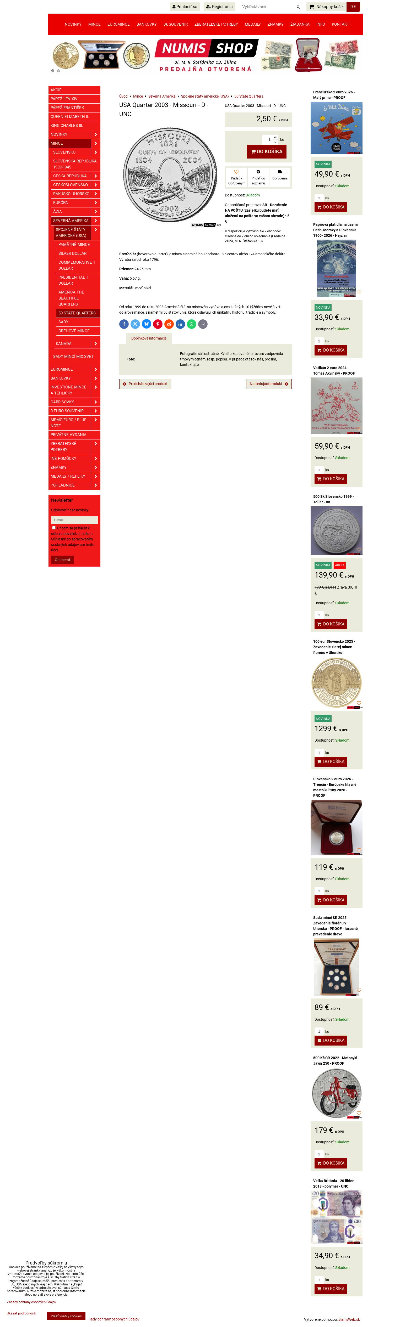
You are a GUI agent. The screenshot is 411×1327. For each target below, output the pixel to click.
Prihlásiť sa (184, 6)
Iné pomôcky (75, 458)
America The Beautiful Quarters (71, 298)
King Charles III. (67, 125)
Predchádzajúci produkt (145, 384)
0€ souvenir (176, 24)
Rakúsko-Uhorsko (76, 194)
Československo (76, 185)
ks (322, 198)
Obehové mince (74, 331)
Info (320, 24)
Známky (276, 24)
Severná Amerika (76, 221)
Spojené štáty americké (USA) (78, 232)
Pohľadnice (75, 485)
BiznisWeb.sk (349, 1319)
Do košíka (267, 152)
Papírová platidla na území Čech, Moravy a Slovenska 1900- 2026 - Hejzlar (335, 230)
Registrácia (219, 6)
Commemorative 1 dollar (76, 265)
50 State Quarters (77, 313)
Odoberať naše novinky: (70, 510)
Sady (63, 322)
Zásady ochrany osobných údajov (112, 1319)
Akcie (56, 90)
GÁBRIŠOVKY (75, 402)
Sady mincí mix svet (73, 356)
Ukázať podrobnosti (21, 1313)
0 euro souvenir (75, 411)
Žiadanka (300, 24)
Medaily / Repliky (75, 476)
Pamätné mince (74, 244)
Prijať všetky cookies (66, 1316)
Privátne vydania (68, 434)
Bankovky (147, 24)
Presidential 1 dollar (73, 280)
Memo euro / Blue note (75, 423)
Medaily (253, 24)
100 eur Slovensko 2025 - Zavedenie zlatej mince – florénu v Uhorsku (334, 646)
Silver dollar (72, 253)
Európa (76, 203)
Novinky (73, 24)
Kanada (78, 344)
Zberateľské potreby (216, 24)
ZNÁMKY (75, 467)
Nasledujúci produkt (269, 384)
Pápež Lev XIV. (64, 99)
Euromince (118, 24)
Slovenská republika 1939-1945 (75, 164)
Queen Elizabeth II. (70, 116)
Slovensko (76, 152)
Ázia (76, 211)
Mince (94, 24)
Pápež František (67, 107)
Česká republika (76, 176)
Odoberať (62, 560)
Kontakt (340, 24)
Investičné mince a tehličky (75, 390)
